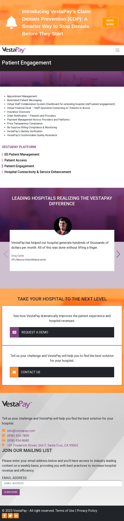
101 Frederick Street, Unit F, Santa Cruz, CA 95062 (40, 445)
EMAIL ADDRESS (62, 481)
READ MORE (110, 22)
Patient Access (16, 160)
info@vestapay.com (18, 431)
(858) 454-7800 (15, 436)
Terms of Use (64, 511)
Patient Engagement (19, 166)
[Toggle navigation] (117, 50)
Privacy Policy (87, 511)
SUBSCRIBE (11, 492)
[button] (118, 254)
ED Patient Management (22, 154)
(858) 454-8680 (15, 440)
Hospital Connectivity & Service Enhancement (38, 172)
